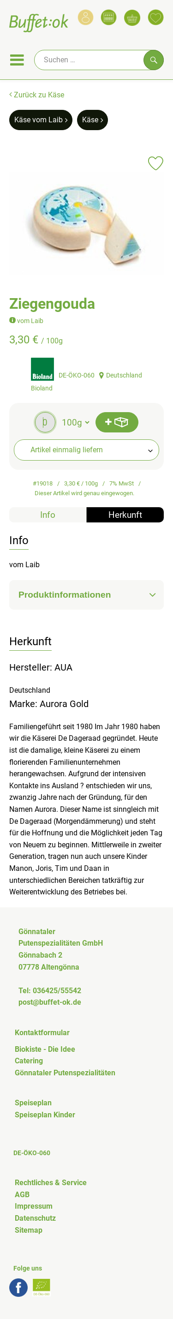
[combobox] (86, 450)
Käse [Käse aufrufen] (92, 119)
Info (47, 515)
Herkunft (125, 515)
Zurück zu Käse (36, 94)
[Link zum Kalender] (109, 17)
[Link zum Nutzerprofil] (86, 17)
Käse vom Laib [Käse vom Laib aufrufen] (40, 119)
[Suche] (99, 60)
